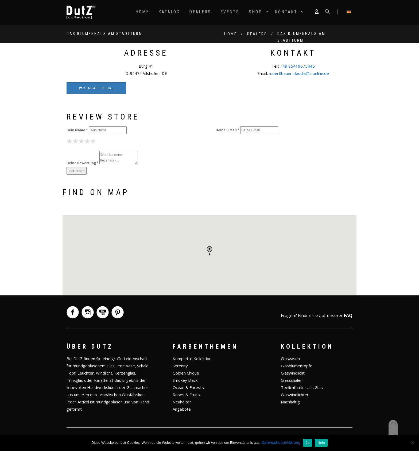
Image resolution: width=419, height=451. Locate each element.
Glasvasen (290, 358)
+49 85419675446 (297, 66)
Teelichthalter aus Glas (302, 387)
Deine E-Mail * (227, 130)
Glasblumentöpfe (296, 365)
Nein (321, 443)
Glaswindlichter (295, 394)
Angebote (182, 409)
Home (142, 11)
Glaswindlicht (293, 373)
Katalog (169, 11)
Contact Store (96, 88)
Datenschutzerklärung (280, 442)
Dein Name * (77, 130)
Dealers (200, 11)
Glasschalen (291, 380)
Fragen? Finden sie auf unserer (316, 315)
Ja (307, 443)
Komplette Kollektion (192, 358)
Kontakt (286, 11)
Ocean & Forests (188, 387)
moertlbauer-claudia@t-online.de (299, 73)
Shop (255, 11)
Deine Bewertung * (83, 163)
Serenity (180, 365)
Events (229, 11)
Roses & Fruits (186, 394)
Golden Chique (186, 373)
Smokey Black (185, 380)
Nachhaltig (290, 401)
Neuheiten (182, 401)
